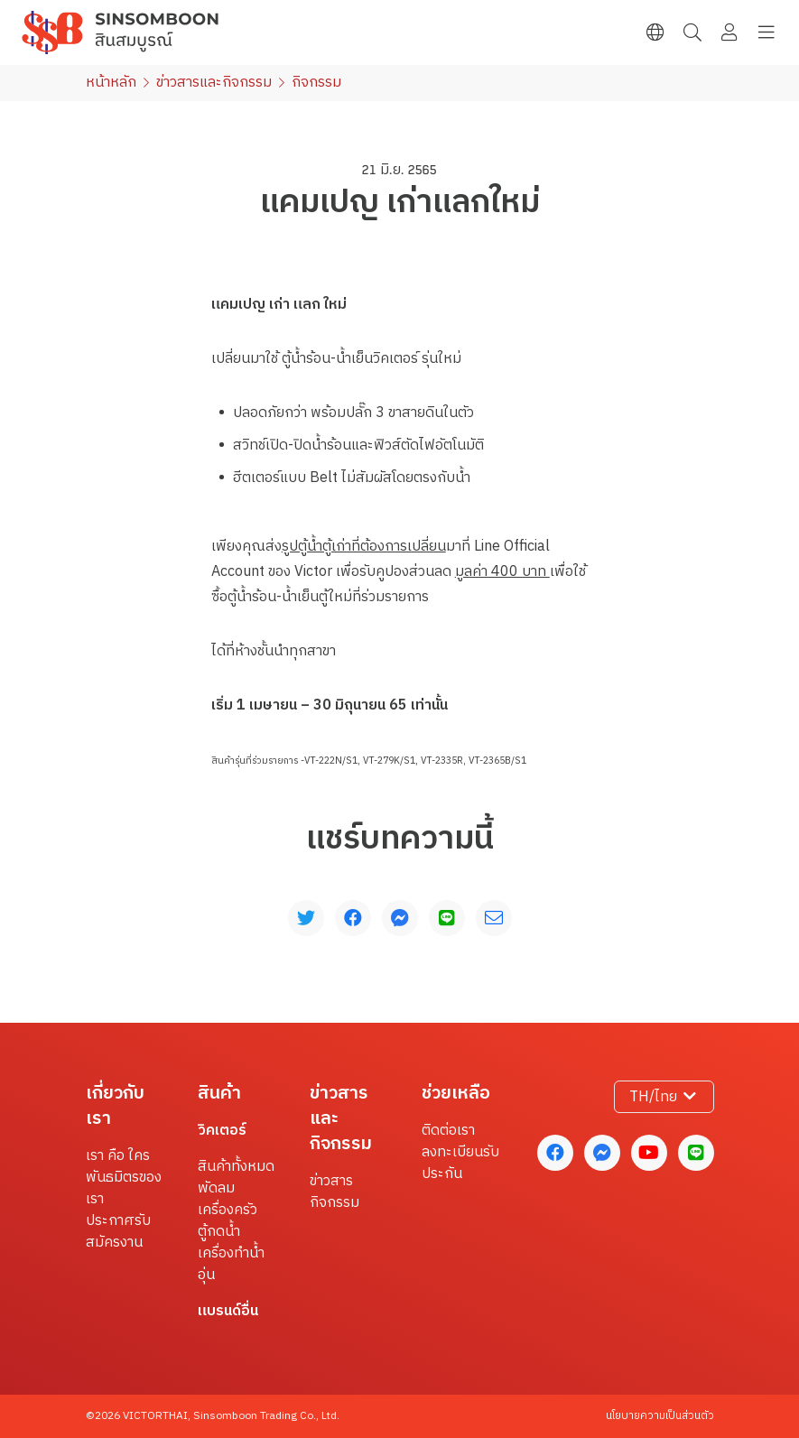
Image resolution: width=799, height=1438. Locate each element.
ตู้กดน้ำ (219, 1232)
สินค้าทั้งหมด (236, 1167)
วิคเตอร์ (222, 1131)
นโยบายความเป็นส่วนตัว (660, 1416)
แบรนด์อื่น (228, 1311)
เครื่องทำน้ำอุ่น (231, 1264)
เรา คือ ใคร (118, 1156)
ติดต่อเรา (448, 1131)
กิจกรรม (334, 1203)
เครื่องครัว (227, 1210)
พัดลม (216, 1189)
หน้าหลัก (111, 83)
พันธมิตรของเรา (124, 1189)
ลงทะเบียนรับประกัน (460, 1163)
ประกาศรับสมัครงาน (118, 1232)
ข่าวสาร (331, 1181)
